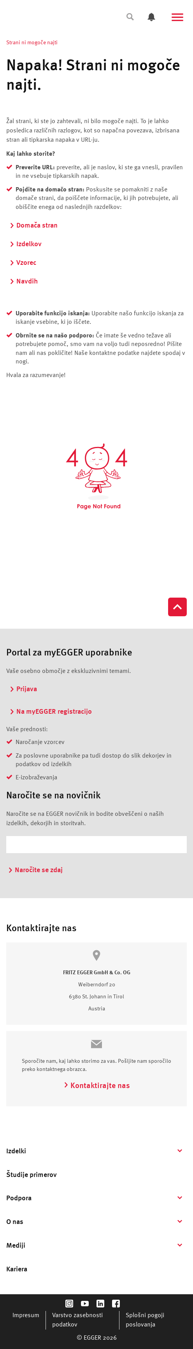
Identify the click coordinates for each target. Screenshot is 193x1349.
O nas (14, 1222)
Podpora (19, 1198)
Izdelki (16, 1151)
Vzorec (22, 263)
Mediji (15, 1245)
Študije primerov (31, 1175)
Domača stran (33, 225)
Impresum (25, 1315)
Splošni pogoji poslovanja (145, 1320)
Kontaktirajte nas (96, 1086)
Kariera (16, 1269)
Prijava (23, 689)
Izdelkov (25, 244)
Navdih (23, 281)
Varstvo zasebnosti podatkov (77, 1320)
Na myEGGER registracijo (50, 711)
